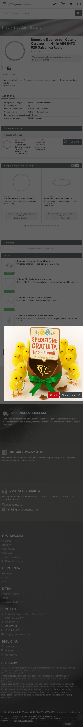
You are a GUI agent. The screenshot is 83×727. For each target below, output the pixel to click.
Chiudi (53, 395)
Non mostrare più (71, 395)
